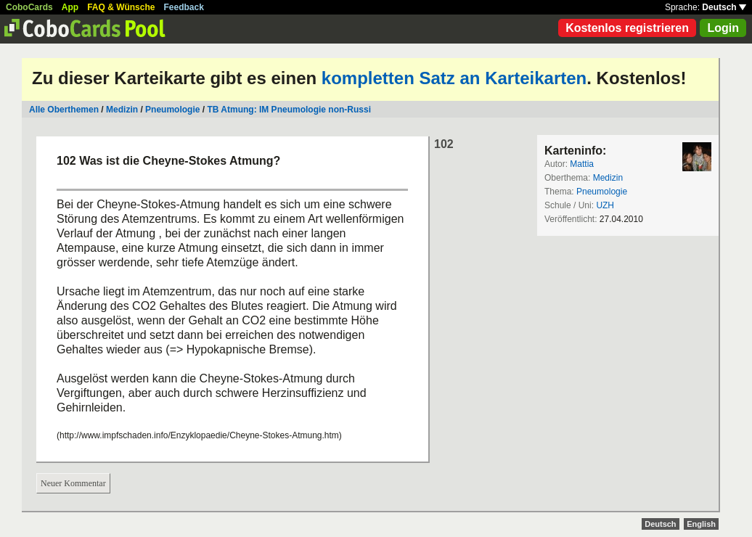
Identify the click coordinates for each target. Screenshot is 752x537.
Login (723, 28)
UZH (605, 205)
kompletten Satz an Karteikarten (454, 78)
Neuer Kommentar (73, 483)
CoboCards (29, 7)
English (701, 524)
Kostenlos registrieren (627, 28)
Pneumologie (172, 109)
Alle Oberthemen (64, 109)
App (70, 7)
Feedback (184, 7)
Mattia (582, 164)
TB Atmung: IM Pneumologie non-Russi (289, 109)
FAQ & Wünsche (121, 7)
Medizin (122, 109)
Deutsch (724, 7)
